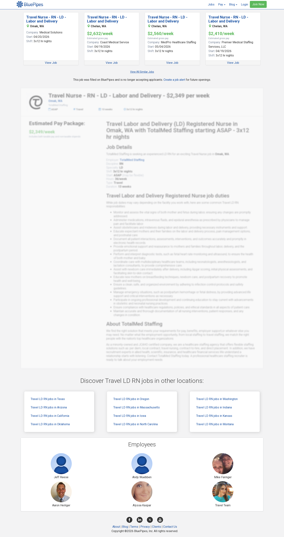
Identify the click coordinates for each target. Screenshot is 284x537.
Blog (125, 526)
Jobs (211, 4)
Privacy (145, 526)
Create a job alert (174, 79)
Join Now (258, 4)
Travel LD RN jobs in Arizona (49, 407)
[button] (221, 4)
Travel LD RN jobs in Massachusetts (136, 407)
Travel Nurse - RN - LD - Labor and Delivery (46, 19)
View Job (51, 62)
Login (244, 4)
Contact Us (170, 526)
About (116, 526)
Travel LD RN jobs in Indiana (214, 407)
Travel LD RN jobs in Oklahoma (50, 424)
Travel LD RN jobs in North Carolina (135, 424)
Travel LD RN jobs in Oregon (131, 399)
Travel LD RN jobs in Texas (48, 399)
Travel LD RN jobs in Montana (215, 424)
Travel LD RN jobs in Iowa (129, 416)
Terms (134, 526)
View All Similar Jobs (142, 71)
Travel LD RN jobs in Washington (217, 399)
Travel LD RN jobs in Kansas (214, 416)
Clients (156, 526)
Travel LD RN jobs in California (50, 416)
